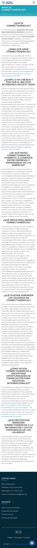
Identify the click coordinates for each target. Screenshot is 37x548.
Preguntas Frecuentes (9, 511)
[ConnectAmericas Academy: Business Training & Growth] (7, 2)
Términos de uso (7, 514)
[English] (10, 537)
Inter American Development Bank (22, 544)
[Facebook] (20, 532)
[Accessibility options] (32, 543)
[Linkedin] (16, 532)
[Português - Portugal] (22, 537)
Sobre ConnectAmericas (10, 508)
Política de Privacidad (9, 518)
